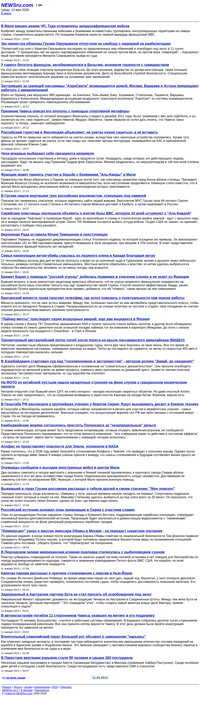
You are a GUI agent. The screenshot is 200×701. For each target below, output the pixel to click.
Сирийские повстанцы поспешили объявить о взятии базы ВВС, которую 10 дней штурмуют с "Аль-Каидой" (96, 213)
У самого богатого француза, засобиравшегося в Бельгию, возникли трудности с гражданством (85, 65)
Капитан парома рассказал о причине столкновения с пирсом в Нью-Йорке (66, 573)
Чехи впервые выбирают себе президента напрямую (47, 153)
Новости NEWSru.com (19, 693)
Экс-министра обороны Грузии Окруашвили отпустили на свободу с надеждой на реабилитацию (86, 44)
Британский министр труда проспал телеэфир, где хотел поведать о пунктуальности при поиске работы (93, 298)
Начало (7, 687)
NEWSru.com (17, 5)
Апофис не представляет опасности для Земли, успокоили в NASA (59, 446)
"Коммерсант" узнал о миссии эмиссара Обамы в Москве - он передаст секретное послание (81, 531)
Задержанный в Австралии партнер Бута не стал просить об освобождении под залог (76, 594)
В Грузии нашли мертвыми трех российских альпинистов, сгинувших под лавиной (73, 196)
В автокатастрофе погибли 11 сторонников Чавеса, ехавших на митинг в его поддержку (78, 615)
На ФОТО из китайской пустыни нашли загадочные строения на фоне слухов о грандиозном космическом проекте (94, 384)
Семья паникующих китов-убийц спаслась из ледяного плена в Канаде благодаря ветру (78, 256)
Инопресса (42, 690)
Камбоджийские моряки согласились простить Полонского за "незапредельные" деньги (78, 425)
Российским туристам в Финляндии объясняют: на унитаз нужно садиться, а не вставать (79, 132)
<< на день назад (13, 677)
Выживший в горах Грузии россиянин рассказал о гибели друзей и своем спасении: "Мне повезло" (88, 489)
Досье (18, 687)
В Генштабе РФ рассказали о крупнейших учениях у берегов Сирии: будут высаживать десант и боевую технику (99, 404)
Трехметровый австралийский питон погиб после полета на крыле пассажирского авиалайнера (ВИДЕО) (93, 340)
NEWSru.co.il (10, 690)
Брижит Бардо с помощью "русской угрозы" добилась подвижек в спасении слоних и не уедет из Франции (95, 277)
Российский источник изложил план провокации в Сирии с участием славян (68, 510)
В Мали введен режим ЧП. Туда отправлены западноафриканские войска (65, 26)
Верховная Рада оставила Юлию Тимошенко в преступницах (54, 234)
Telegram (66, 687)
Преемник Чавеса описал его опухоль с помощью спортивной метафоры (65, 111)
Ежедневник (42, 687)
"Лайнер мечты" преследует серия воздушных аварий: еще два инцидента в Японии (75, 319)
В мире (6, 13)
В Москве (27, 690)
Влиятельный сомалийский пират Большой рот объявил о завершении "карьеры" (73, 637)
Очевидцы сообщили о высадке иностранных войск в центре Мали (60, 467)
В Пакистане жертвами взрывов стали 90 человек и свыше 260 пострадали (67, 658)
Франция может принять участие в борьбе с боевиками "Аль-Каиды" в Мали (68, 175)
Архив (28, 687)
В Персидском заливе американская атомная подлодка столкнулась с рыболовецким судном (83, 552)
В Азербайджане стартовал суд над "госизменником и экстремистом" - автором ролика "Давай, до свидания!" (97, 361)
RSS (55, 687)
